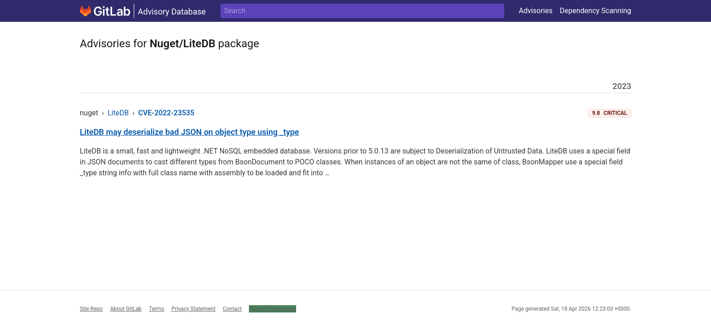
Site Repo (91, 309)
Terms (156, 309)
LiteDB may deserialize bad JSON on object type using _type (189, 132)
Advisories (536, 10)
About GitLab (126, 309)
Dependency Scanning (595, 10)
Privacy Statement (193, 309)
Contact (232, 309)
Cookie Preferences (272, 309)
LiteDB (118, 113)
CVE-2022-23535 (166, 113)
